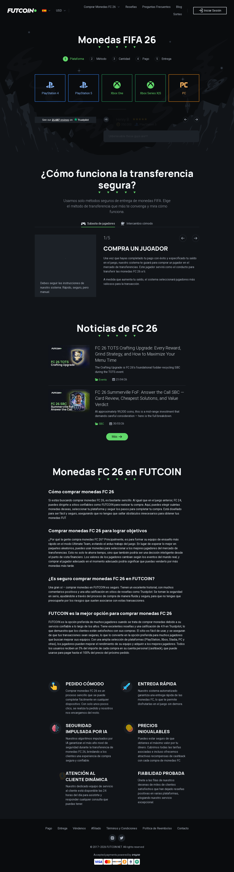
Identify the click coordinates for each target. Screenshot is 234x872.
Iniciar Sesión (210, 10)
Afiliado (96, 828)
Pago (48, 828)
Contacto (183, 828)
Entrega (62, 828)
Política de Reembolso (157, 828)
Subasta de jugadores (98, 223)
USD (61, 10)
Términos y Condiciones (121, 828)
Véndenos (79, 828)
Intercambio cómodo (136, 223)
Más (117, 437)
